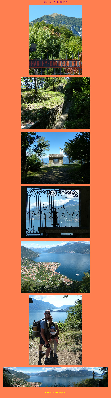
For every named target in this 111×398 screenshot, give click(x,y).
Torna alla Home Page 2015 (55, 392)
